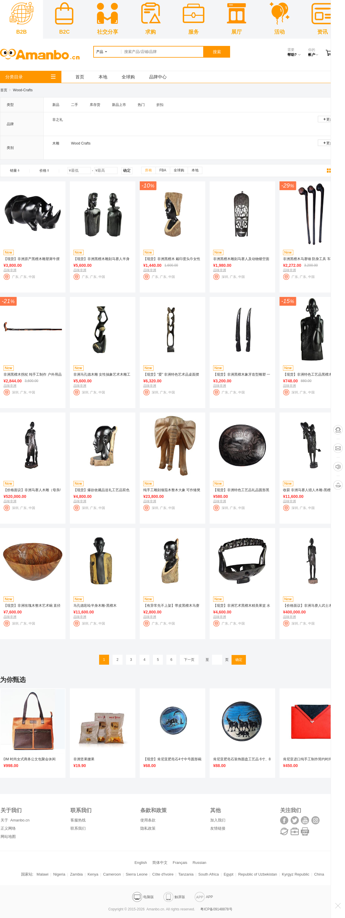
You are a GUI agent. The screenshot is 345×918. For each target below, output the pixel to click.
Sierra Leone (136, 874)
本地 (103, 76)
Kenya (92, 874)
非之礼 (57, 120)
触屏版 (174, 897)
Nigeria (59, 874)
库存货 (95, 105)
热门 (141, 105)
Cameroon (112, 874)
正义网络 (8, 828)
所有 (148, 170)
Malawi (42, 874)
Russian (199, 862)
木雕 (55, 143)
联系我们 (78, 828)
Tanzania (186, 874)
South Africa (208, 874)
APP (204, 897)
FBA (162, 170)
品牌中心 (158, 76)
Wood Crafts (80, 143)
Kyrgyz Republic (295, 874)
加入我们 (217, 820)
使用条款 (148, 820)
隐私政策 (148, 828)
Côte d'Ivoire (163, 874)
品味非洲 (10, 270)
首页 (79, 76)
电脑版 (143, 897)
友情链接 (217, 828)
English (140, 862)
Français (180, 862)
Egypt (228, 874)
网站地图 (8, 836)
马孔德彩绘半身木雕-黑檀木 (95, 606)
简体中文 (160, 862)
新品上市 (119, 105)
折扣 (159, 105)
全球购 (128, 76)
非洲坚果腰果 (83, 759)
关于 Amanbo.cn (15, 820)
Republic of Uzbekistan (257, 874)
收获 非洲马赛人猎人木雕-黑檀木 (308, 490)
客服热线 (78, 820)
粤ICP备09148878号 (216, 909)
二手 (74, 105)
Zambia (76, 874)
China (319, 874)
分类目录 (30, 76)
